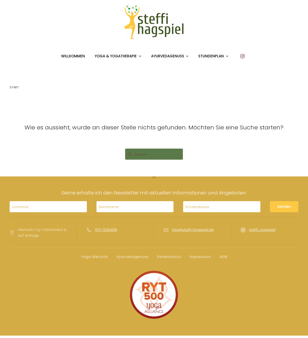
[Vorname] (48, 209)
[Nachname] (135, 209)
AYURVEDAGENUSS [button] (170, 56)
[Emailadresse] (221, 209)
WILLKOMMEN (73, 56)
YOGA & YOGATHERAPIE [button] (118, 56)
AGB (223, 259)
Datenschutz (169, 259)
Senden (284, 209)
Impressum (200, 259)
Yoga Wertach (94, 259)
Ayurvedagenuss (132, 259)
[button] (154, 179)
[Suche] (154, 154)
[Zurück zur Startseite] (154, 22)
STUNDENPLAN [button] (213, 56)
